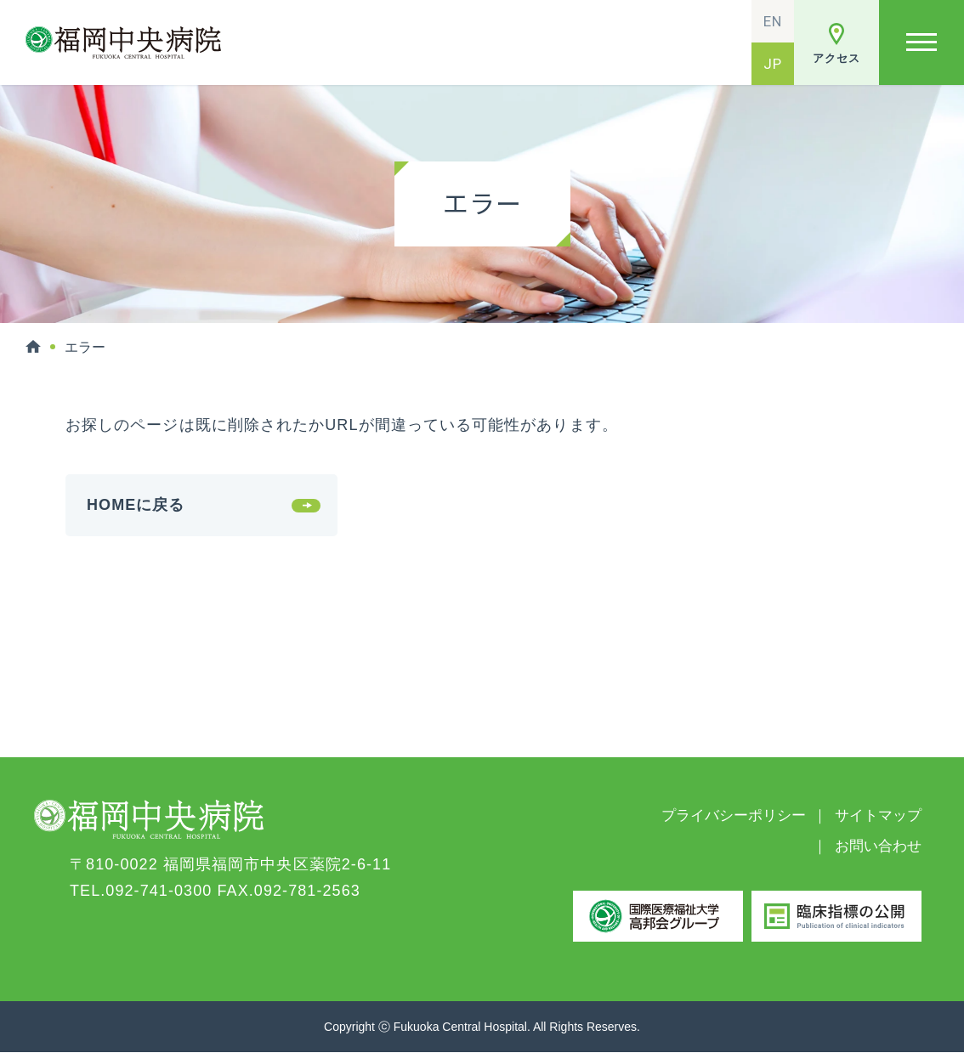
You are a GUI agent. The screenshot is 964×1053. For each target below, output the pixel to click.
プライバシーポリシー (733, 815)
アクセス (836, 58)
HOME (33, 346)
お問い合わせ (878, 846)
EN (772, 21)
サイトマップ (878, 815)
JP (772, 63)
